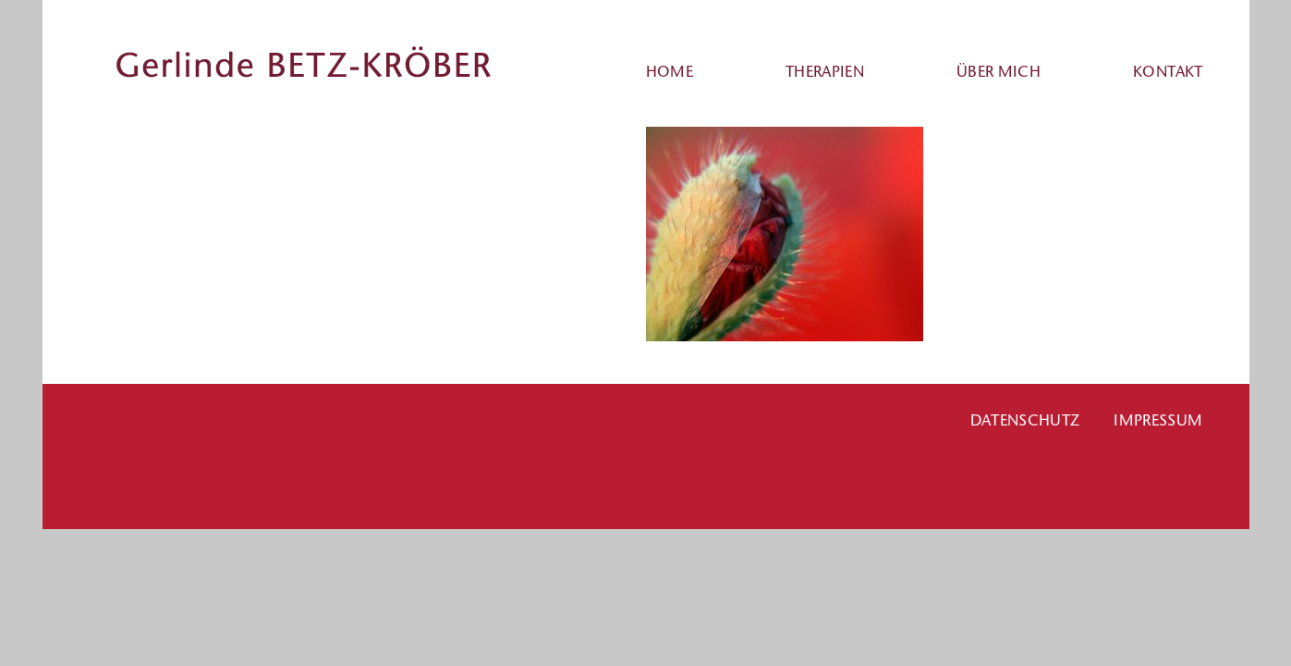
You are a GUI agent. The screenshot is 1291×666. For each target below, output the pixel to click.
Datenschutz (1025, 420)
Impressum (1158, 420)
